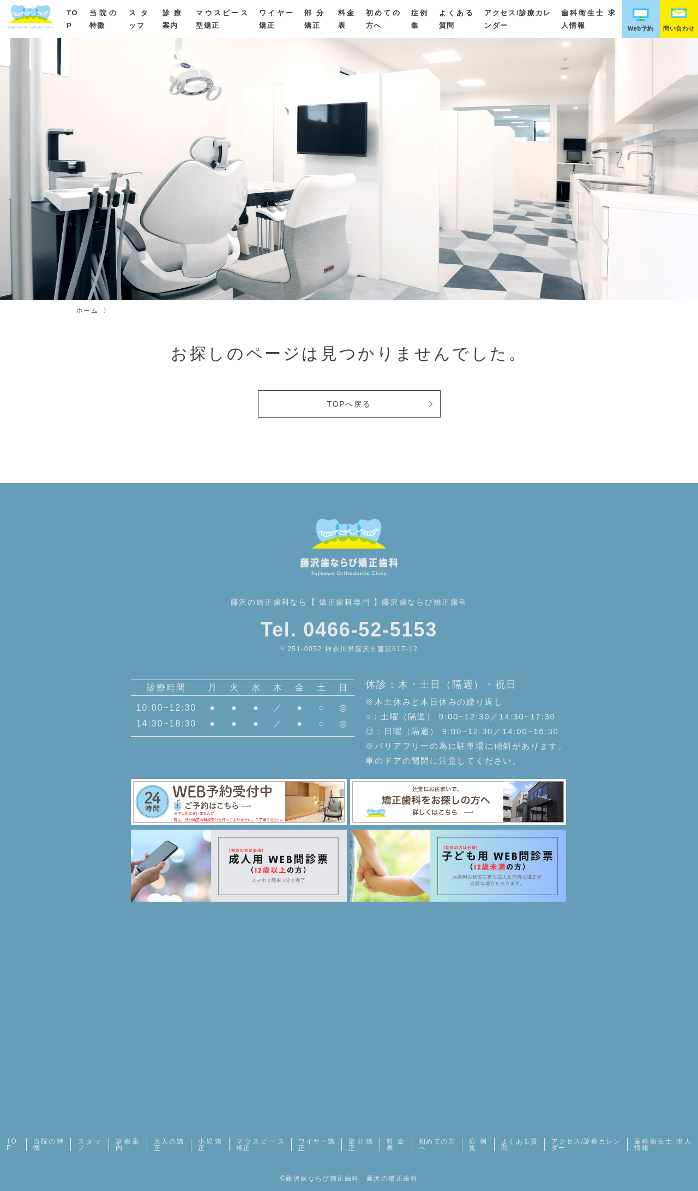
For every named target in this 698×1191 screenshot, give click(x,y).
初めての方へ (437, 1145)
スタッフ (89, 1145)
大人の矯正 (169, 1145)
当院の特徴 (48, 1145)
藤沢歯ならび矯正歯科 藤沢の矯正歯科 (352, 1178)
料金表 (396, 1145)
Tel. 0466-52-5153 (349, 629)
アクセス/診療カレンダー (586, 1145)
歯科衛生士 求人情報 (662, 1145)
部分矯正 (360, 1145)
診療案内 (128, 1145)
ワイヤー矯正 (316, 1145)
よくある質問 (519, 1145)
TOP (12, 1145)
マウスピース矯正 (260, 1145)
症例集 (478, 1145)
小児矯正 (210, 1145)
